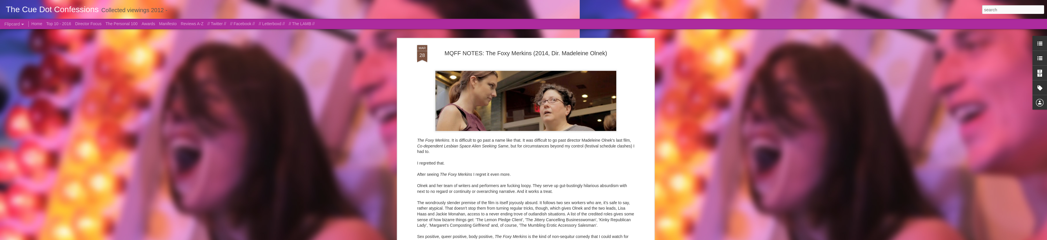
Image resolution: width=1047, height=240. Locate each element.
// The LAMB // (302, 23)
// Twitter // (217, 23)
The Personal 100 (122, 23)
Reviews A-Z (192, 23)
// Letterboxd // (272, 23)
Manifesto (168, 23)
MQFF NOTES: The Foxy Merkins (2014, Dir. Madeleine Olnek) (526, 53)
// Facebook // (242, 23)
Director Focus (88, 23)
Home (36, 23)
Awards (148, 23)
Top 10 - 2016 (58, 23)
